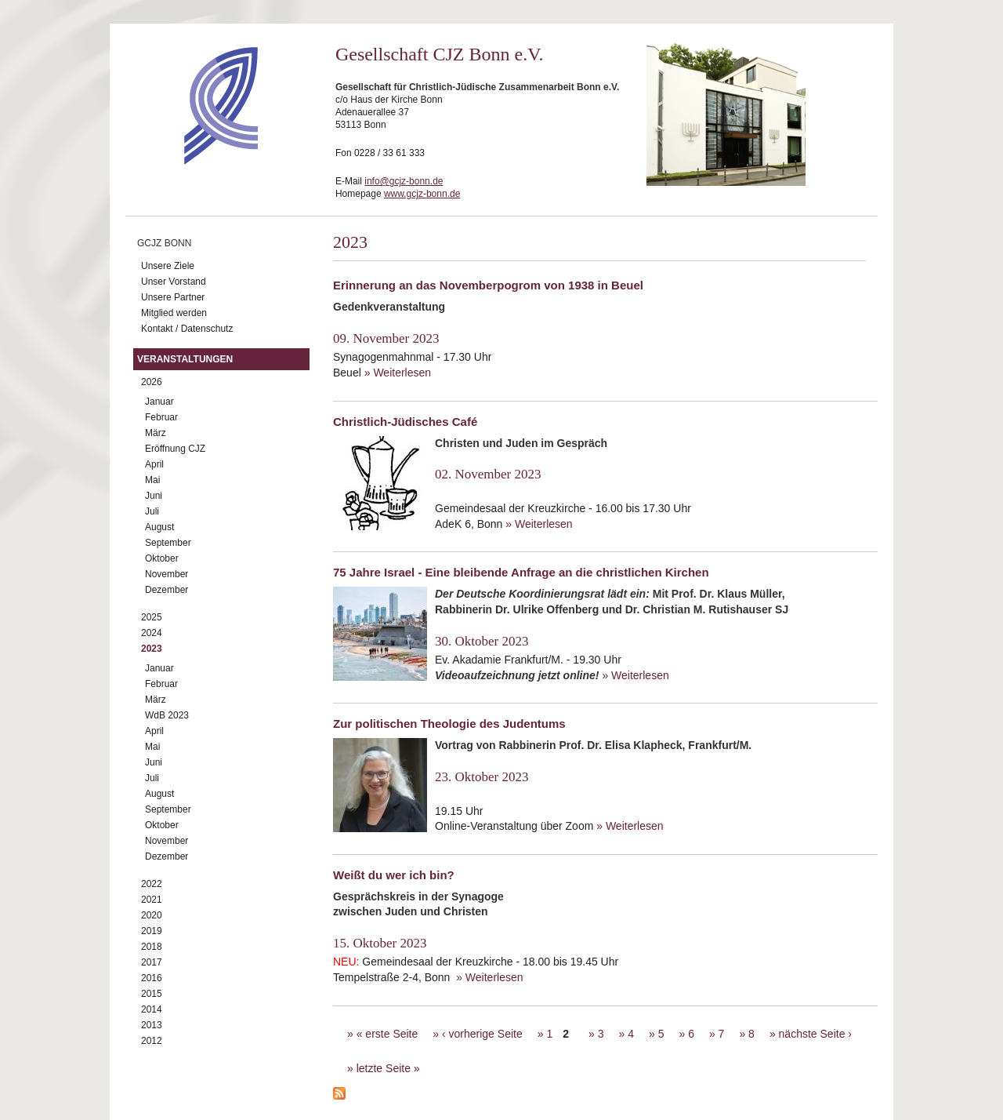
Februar (161, 417)
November (166, 574)
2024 (151, 632)
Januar (159, 401)
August (159, 527)
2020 (151, 915)
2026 (151, 381)
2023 (151, 648)
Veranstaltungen (185, 359)
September (168, 542)
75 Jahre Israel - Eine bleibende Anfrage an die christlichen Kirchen (521, 572)
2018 (151, 946)
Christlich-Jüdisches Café (405, 421)
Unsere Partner (173, 297)
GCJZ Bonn (164, 243)
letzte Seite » (388, 1068)
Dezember (166, 589)
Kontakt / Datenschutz (187, 328)
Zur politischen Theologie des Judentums (449, 723)
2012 (151, 1040)
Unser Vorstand (173, 281)
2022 (151, 883)
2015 (151, 993)
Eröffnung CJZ (175, 448)
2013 (151, 1025)
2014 (151, 1009)
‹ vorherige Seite (482, 1033)
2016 (151, 978)
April (154, 464)
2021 (151, 899)
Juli (152, 511)
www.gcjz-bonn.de (422, 193)
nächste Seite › (815, 1033)
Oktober (162, 558)
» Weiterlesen (397, 372)
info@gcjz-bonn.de (403, 181)
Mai (152, 480)
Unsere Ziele (167, 265)
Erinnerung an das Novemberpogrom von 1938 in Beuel (488, 285)
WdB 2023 (167, 715)
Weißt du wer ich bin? (393, 875)
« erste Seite (387, 1033)
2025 (151, 617)
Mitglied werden (174, 312)
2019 (151, 930)
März (155, 432)
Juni (153, 495)
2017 (151, 962)
